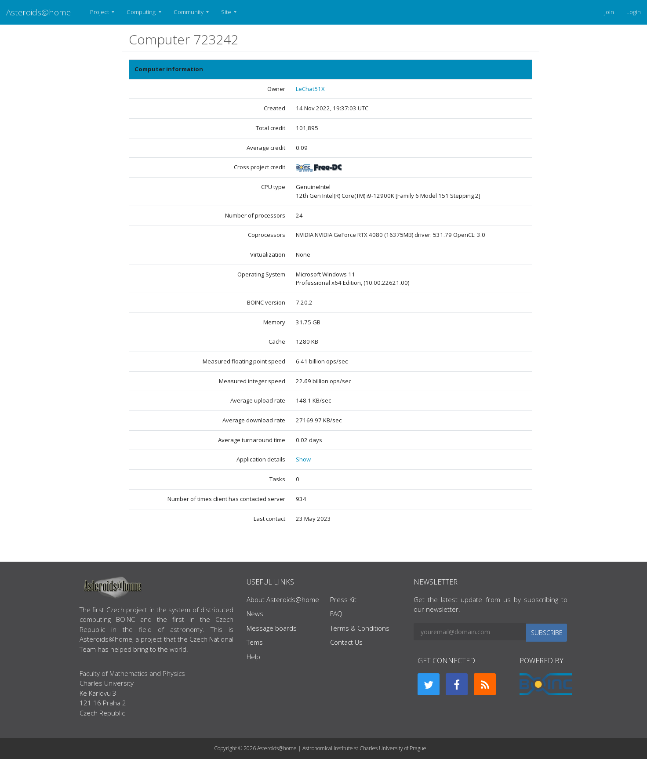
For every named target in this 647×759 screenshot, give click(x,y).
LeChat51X (310, 89)
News (255, 613)
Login (633, 12)
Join (609, 12)
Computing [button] (142, 12)
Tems (255, 642)
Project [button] (100, 12)
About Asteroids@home (283, 599)
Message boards (272, 628)
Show (303, 459)
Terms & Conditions (359, 628)
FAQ (336, 613)
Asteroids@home (38, 12)
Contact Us (346, 642)
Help (253, 656)
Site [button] (227, 12)
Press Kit (343, 599)
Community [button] (189, 12)
